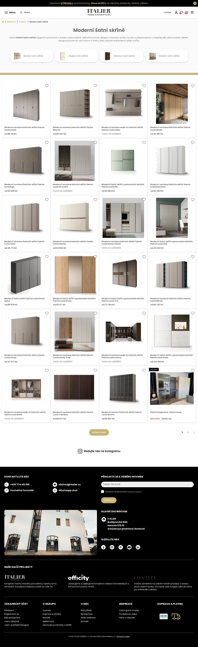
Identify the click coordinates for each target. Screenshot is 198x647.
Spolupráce (87, 614)
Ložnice (22, 22)
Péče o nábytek (127, 617)
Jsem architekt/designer (16, 625)
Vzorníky (47, 610)
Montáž (46, 617)
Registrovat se (11, 614)
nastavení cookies (123, 636)
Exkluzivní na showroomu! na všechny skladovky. (90, 3)
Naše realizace (88, 617)
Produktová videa (128, 614)
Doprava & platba (52, 614)
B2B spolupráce (12, 617)
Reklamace (48, 621)
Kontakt (167, 12)
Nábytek (11, 22)
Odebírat (109, 500)
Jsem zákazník (11, 621)
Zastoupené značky (129, 610)
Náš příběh (86, 610)
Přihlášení (9, 610)
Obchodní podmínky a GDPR (57, 625)
